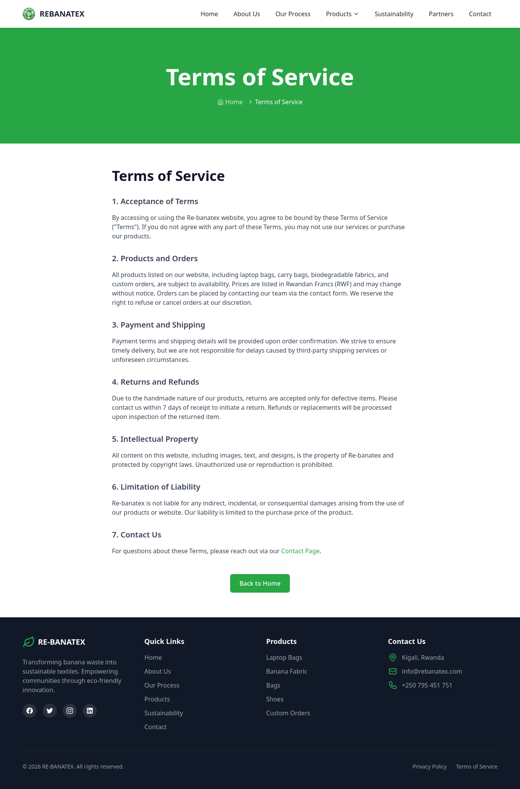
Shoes (275, 699)
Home (209, 14)
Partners (441, 14)
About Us (247, 14)
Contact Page (300, 551)
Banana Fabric (287, 671)
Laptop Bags (284, 657)
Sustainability (394, 14)
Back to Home (260, 583)
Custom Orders (288, 713)
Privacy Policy (430, 766)
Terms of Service (477, 766)
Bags (273, 685)
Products (343, 14)
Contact (480, 14)
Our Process (293, 14)
